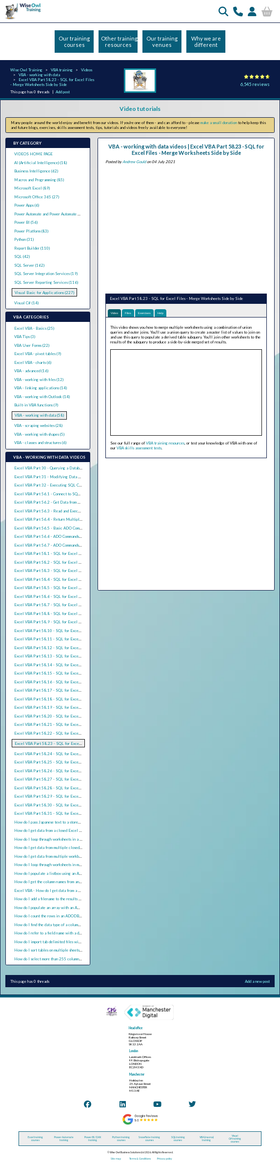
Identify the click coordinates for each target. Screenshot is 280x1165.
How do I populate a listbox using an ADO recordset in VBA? (65, 873)
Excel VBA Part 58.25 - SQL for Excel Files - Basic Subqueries (68, 762)
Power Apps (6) (26, 205)
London (133, 1051)
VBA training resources (165, 443)
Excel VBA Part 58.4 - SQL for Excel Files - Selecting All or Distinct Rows (78, 579)
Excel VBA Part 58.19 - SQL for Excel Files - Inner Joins (63, 707)
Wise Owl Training (26, 69)
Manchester (136, 1074)
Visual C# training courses (235, 1138)
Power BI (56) (26, 222)
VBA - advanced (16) (31, 370)
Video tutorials (140, 108)
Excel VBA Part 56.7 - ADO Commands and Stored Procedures (66, 545)
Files (128, 313)
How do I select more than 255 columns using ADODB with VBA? (68, 958)
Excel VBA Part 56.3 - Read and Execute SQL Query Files (63, 510)
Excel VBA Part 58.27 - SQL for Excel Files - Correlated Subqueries (72, 779)
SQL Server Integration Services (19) (46, 273)
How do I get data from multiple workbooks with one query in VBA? (70, 856)
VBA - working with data (39, 74)
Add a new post (257, 981)
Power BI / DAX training (92, 1139)
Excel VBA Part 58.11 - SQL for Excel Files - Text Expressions (67, 638)
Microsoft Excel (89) (32, 188)
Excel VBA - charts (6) (32, 362)
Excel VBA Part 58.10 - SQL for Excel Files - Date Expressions (68, 630)
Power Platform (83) (31, 231)
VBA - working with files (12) (38, 379)
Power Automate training (64, 1139)
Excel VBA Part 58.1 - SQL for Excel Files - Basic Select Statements (73, 553)
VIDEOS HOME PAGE (33, 153)
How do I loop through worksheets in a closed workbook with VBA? (70, 839)
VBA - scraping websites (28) (38, 425)
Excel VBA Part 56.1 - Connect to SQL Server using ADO (62, 493)
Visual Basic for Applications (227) (44, 292)
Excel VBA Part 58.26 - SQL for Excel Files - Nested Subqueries (69, 770)
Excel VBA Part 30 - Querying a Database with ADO (58, 468)
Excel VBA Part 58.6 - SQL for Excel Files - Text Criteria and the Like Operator (82, 596)
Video (114, 313)
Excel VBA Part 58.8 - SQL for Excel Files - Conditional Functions (71, 613)
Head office (135, 1028)
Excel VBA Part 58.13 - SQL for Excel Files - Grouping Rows (66, 656)
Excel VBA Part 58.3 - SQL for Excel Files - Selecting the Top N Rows (74, 570)
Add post (63, 91)
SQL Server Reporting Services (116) (46, 282)
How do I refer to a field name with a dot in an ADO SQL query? (67, 933)
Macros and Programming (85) (39, 179)
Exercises (144, 313)
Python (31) (24, 239)
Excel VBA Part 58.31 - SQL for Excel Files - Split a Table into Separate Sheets (82, 813)
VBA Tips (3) (24, 336)
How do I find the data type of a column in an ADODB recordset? (68, 924)
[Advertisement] (186, 228)
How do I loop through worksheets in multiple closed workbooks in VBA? (74, 864)
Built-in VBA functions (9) (36, 404)
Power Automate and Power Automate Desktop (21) (56, 214)
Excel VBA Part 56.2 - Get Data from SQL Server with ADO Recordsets (74, 502)
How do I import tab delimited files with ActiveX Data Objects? (67, 941)
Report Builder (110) (32, 248)
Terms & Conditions (140, 1158)
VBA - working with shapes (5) (39, 434)
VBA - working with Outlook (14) (42, 396)
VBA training (62, 69)
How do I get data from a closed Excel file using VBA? (59, 830)
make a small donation (218, 122)
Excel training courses (35, 1139)
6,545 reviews (255, 84)
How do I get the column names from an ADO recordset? (60, 881)
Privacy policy (164, 1158)
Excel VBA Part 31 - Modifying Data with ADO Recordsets (64, 476)
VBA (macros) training (207, 1139)
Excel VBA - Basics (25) (34, 328)
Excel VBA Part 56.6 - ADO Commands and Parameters (59, 536)
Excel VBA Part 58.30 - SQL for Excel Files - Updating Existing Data (74, 805)
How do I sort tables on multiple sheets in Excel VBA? (59, 950)
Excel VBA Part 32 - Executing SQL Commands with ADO (62, 485)
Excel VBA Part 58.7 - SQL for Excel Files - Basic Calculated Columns (74, 604)
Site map (116, 1158)
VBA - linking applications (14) (40, 387)
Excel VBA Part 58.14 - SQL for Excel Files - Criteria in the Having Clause (78, 664)
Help (160, 313)
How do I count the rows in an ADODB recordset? (55, 915)
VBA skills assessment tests (139, 447)
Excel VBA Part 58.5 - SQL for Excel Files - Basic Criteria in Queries (73, 587)
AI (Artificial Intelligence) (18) (40, 162)
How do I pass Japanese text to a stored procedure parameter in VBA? (71, 822)
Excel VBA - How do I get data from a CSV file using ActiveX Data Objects (77, 890)
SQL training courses (178, 1139)
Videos (86, 69)
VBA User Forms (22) (31, 345)
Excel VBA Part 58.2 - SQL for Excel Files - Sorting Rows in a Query (73, 562)
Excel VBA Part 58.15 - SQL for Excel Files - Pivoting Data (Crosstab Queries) (81, 673)
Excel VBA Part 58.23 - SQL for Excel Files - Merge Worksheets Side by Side (52, 82)
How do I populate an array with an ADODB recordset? (60, 907)
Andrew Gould (134, 161)
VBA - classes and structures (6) (40, 442)
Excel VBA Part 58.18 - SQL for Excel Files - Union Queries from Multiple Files (83, 699)
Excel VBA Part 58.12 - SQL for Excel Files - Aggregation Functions (72, 647)
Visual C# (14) (26, 302)
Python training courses (121, 1139)
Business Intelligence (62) (36, 171)
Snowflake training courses (149, 1139)
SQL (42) (22, 256)
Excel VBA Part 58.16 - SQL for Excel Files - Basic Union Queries (71, 681)
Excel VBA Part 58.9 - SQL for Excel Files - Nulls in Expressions (69, 621)
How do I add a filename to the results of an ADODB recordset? (67, 898)
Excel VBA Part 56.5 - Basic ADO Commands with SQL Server (66, 528)
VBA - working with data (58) (39, 415)
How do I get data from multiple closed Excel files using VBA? (66, 847)
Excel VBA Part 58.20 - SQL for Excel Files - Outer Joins (63, 716)
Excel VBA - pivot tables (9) (37, 353)
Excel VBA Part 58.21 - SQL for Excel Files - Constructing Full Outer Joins (78, 724)
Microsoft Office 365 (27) (36, 196)
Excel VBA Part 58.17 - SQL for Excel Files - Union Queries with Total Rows (80, 690)
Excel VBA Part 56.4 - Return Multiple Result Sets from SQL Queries (73, 519)
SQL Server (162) (29, 265)
